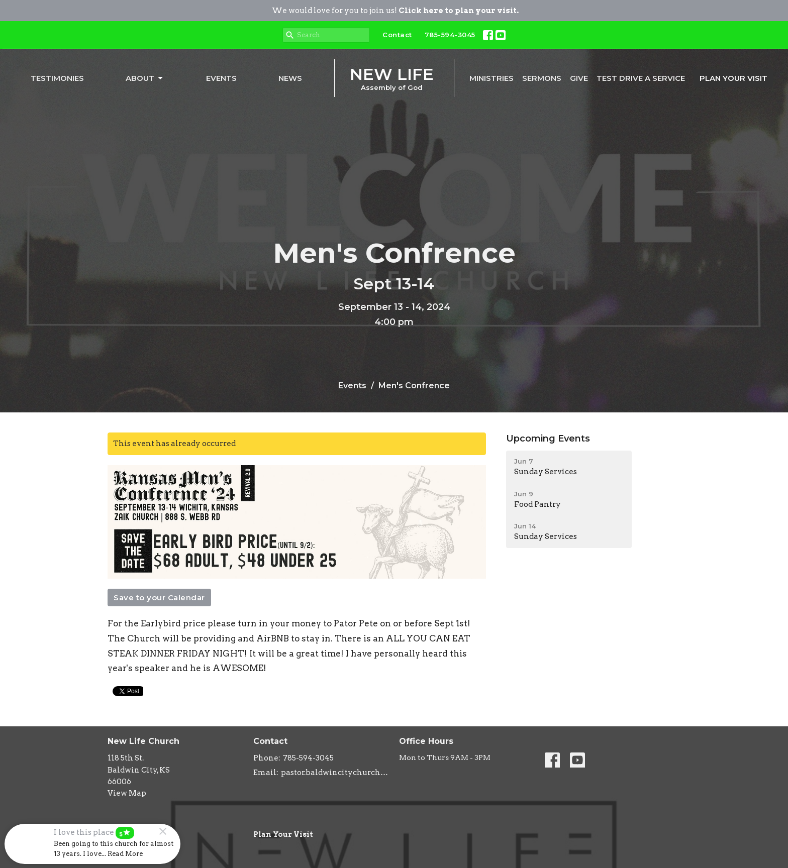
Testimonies (57, 78)
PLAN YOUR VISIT (733, 78)
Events (221, 78)
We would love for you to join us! (395, 10)
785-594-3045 (450, 35)
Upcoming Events (548, 438)
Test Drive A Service (641, 78)
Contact (397, 35)
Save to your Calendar (159, 597)
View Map (127, 793)
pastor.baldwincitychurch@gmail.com (335, 772)
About (145, 78)
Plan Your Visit (283, 834)
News (290, 78)
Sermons (541, 78)
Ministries (491, 78)
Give (579, 78)
